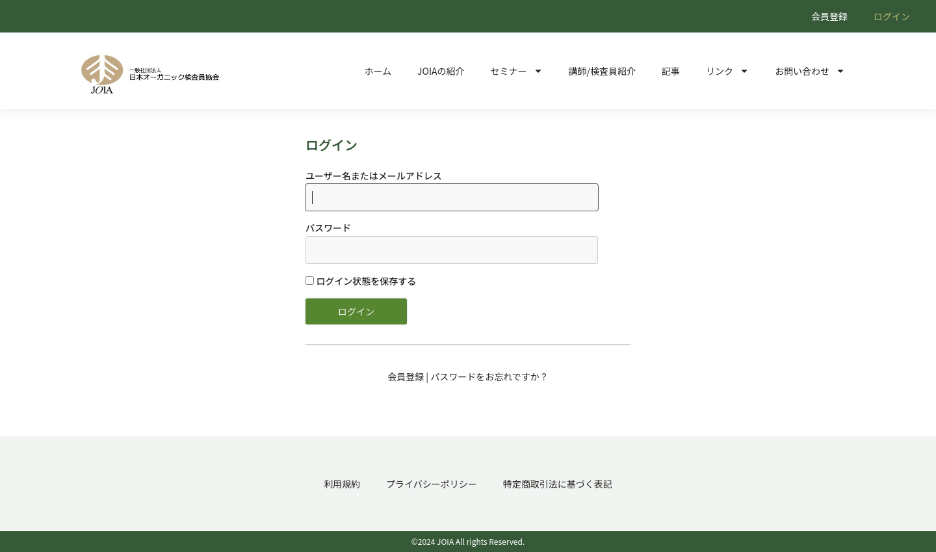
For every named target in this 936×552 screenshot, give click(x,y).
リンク (727, 71)
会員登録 (829, 16)
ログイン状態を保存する (361, 280)
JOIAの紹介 (441, 70)
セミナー (517, 71)
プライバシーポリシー (431, 483)
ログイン (892, 16)
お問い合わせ (810, 71)
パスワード (328, 227)
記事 (671, 70)
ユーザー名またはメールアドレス (374, 175)
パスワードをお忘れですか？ (489, 376)
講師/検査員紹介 (602, 70)
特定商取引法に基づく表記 (557, 483)
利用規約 (342, 483)
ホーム (377, 70)
